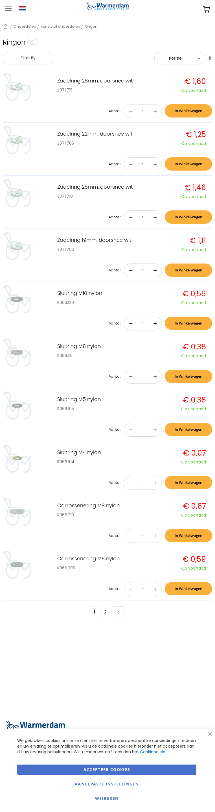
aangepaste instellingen (107, 784)
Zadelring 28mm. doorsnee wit (95, 81)
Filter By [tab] (28, 58)
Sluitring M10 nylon (79, 293)
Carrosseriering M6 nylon (88, 558)
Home (6, 26)
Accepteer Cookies (107, 769)
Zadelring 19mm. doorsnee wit (94, 240)
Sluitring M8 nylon (79, 346)
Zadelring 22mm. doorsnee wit (95, 134)
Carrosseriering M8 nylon (88, 505)
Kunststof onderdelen (60, 26)
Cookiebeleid (152, 752)
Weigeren (107, 798)
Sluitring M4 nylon (79, 452)
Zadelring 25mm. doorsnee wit (95, 187)
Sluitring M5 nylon (79, 399)
